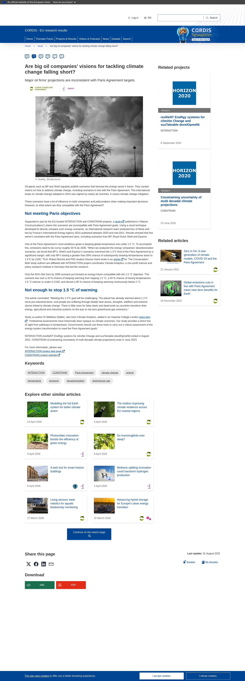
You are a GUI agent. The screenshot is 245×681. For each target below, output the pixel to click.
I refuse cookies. (208, 676)
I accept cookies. (161, 676)
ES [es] (41, 56)
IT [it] (55, 56)
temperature (34, 380)
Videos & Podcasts (89, 39)
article (118, 259)
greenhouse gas (101, 380)
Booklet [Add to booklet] (189, 562)
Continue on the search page (89, 534)
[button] (148, 17)
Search (127, 39)
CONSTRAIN (59, 372)
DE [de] (27, 56)
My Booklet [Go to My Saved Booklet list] (210, 562)
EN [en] (34, 56)
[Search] (212, 17)
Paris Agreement (84, 372)
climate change (109, 372)
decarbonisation (75, 380)
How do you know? (64, 2)
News (106, 39)
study (119, 221)
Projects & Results (66, 39)
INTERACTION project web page (44, 351)
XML (42, 585)
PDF (73, 585)
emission (54, 380)
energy (130, 372)
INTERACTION (36, 372)
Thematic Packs (44, 39)
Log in (133, 17)
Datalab (116, 39)
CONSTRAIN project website (42, 355)
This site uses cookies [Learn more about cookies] (37, 676)
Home (29, 39)
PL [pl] (62, 56)
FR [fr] (48, 56)
